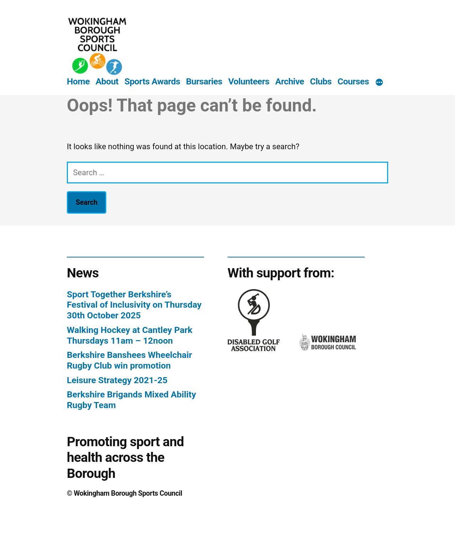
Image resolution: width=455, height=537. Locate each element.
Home (78, 81)
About (107, 81)
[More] (379, 83)
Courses (353, 81)
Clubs (321, 81)
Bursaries (204, 81)
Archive (289, 81)
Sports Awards (152, 81)
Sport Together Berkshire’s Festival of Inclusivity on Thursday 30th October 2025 (134, 304)
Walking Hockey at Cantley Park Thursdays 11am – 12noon (129, 335)
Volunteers (248, 81)
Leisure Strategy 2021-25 (117, 380)
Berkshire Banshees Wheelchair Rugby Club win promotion (129, 360)
